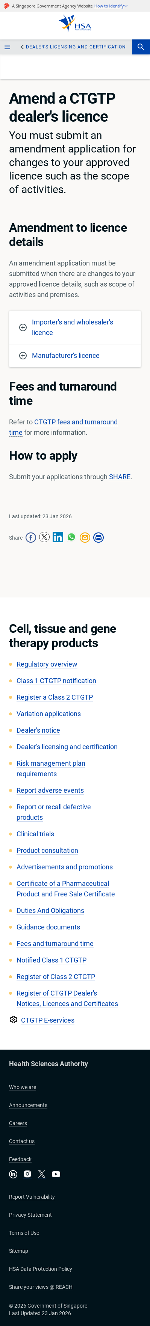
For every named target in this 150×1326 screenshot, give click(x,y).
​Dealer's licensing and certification (76, 47)
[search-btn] (141, 46)
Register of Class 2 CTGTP (56, 977)
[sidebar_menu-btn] (8, 47)
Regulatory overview (47, 664)
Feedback (20, 1159)
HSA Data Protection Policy (40, 1269)
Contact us (22, 1141)
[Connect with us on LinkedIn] (13, 1174)
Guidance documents (48, 927)
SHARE (119, 477)
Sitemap (18, 1251)
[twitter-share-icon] (44, 538)
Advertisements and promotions (65, 867)
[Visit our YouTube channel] (56, 1174)
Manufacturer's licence (59, 355)
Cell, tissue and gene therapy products (62, 636)
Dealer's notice (38, 730)
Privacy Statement (30, 1215)
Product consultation (47, 850)
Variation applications (49, 714)
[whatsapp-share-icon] (71, 538)
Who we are (22, 1087)
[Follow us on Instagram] (27, 1174)
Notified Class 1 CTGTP (51, 960)
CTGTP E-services (47, 1020)
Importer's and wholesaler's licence (65, 327)
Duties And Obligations (50, 910)
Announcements (28, 1105)
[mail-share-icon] (85, 538)
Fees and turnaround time (55, 943)
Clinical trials (35, 834)
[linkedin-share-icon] (58, 538)
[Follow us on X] (42, 1174)
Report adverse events (50, 790)
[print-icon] (98, 538)
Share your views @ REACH (41, 1287)
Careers (18, 1123)
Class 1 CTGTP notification (56, 681)
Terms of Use (24, 1233)
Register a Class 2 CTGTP (55, 697)
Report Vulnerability (32, 1197)
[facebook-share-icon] (31, 538)
